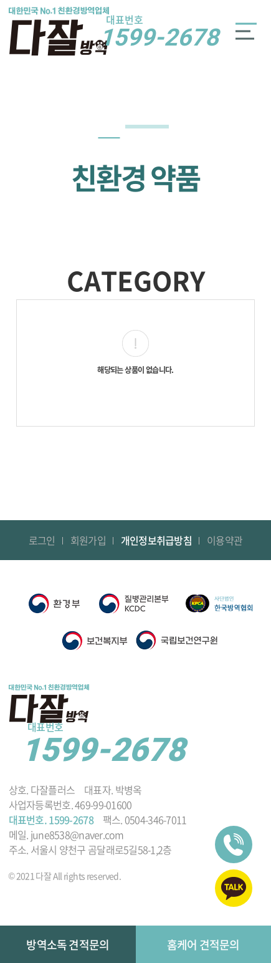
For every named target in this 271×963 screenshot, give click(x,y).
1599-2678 (159, 31)
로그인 (42, 540)
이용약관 (224, 540)
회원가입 (88, 540)
